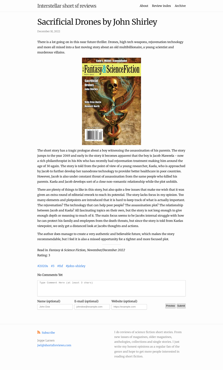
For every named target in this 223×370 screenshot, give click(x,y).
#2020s (42, 266)
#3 (52, 266)
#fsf (60, 266)
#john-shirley (75, 266)
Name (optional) (48, 304)
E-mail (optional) (86, 304)
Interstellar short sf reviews (66, 6)
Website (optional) (124, 304)
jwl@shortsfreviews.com (54, 345)
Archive (180, 6)
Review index (161, 6)
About (144, 6)
